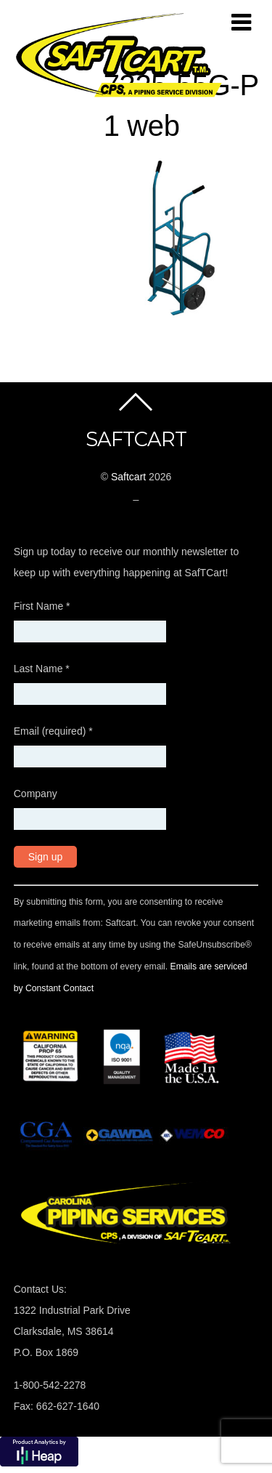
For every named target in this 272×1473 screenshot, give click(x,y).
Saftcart (128, 477)
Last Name (42, 668)
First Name (42, 606)
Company (35, 793)
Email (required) (53, 731)
